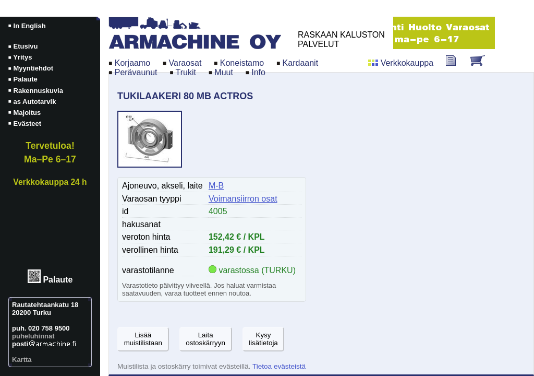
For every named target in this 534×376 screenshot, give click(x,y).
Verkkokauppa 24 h (50, 182)
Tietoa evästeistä (279, 366)
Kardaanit (301, 62)
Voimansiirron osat (243, 198)
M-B (216, 185)
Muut (223, 72)
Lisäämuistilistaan (143, 339)
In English (30, 26)
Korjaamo (132, 62)
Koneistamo (242, 62)
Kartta (22, 359)
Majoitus (27, 112)
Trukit (186, 72)
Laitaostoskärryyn (205, 339)
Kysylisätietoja (263, 339)
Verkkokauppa (407, 62)
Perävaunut (136, 72)
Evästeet (27, 123)
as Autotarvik (35, 101)
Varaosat (185, 62)
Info (258, 72)
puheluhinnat (33, 336)
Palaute (57, 280)
